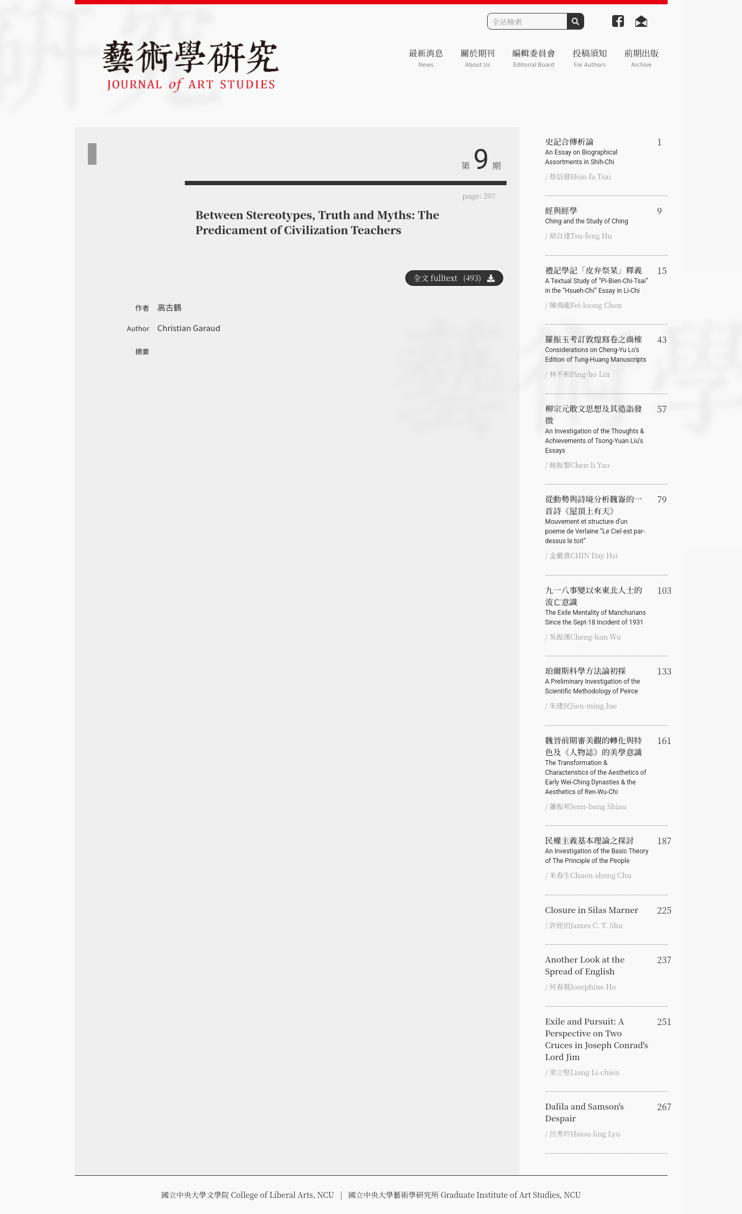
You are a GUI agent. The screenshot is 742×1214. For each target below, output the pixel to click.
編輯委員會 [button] (533, 58)
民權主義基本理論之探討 (597, 850)
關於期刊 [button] (477, 58)
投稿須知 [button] (589, 58)
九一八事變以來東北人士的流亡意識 (597, 605)
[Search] (527, 21)
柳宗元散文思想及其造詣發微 (597, 429)
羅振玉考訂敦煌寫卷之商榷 (597, 348)
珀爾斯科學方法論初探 (597, 680)
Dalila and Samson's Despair (584, 1112)
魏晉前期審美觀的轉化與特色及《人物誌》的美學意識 (597, 765)
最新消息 (425, 58)
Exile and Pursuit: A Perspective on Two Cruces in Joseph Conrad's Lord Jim (596, 1038)
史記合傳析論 (597, 151)
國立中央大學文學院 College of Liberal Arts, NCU (247, 1194)
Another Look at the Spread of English (585, 965)
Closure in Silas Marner (592, 909)
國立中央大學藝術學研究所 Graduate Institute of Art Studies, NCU (464, 1194)
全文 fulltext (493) (454, 277)
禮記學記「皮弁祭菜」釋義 (597, 280)
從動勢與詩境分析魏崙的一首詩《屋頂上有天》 (597, 519)
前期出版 (641, 58)
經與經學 (597, 215)
